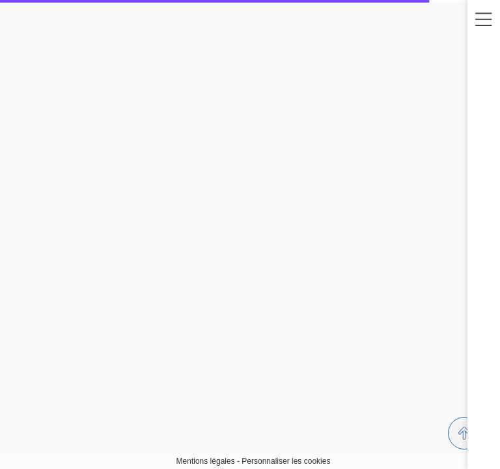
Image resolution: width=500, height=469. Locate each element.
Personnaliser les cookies (286, 461)
